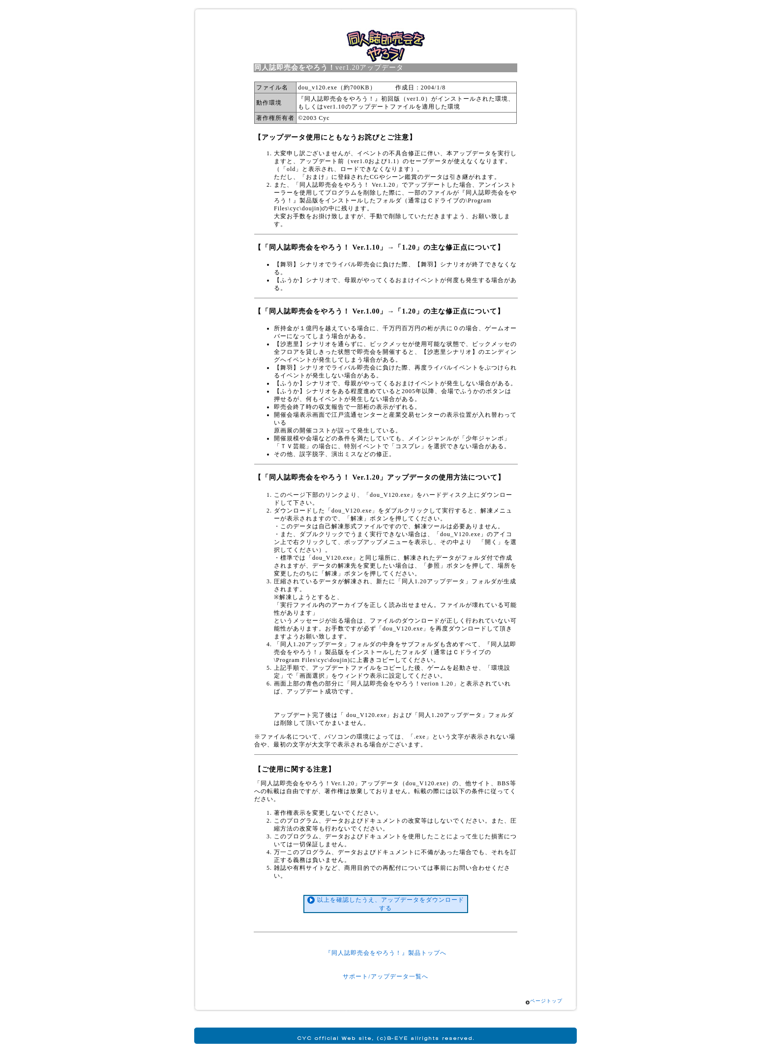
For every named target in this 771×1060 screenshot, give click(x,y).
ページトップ (546, 1000)
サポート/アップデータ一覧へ (385, 976)
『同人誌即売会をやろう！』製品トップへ (385, 952)
